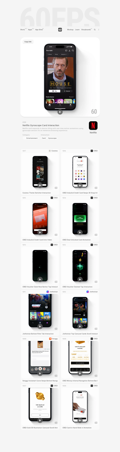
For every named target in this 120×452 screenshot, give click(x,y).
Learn (77, 30)
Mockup (70, 30)
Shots (22, 30)
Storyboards (86, 30)
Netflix (93, 132)
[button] (60, 112)
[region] (60, 77)
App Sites (39, 30)
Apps (30, 30)
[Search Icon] (95, 30)
